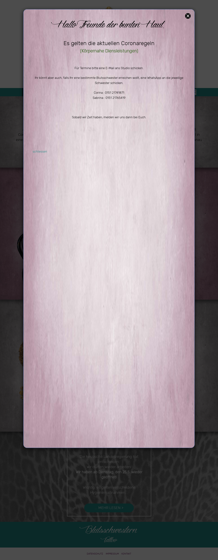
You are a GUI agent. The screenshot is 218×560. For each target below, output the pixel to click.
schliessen (40, 151)
